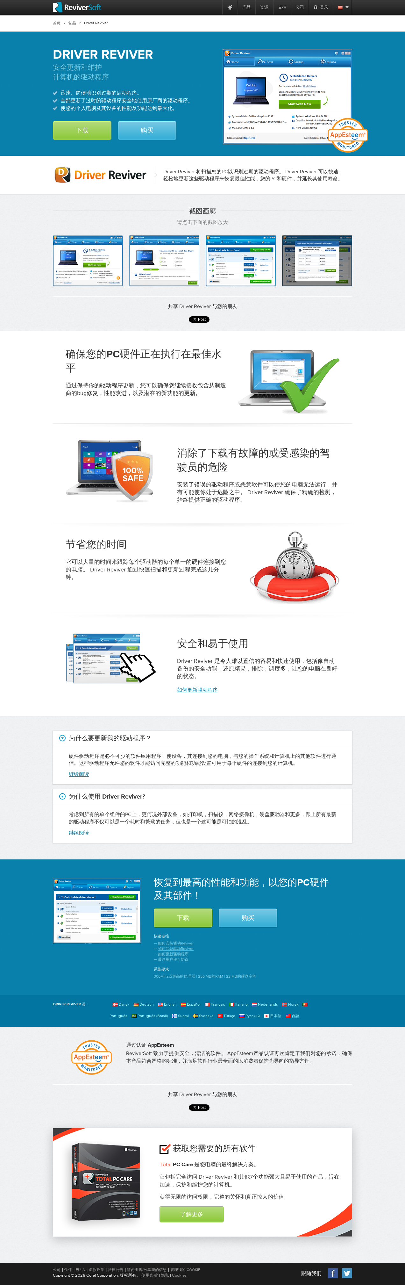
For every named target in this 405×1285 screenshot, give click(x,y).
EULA (80, 1269)
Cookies (179, 1275)
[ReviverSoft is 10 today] (216, 7)
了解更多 (191, 1214)
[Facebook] (333, 1277)
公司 (56, 1269)
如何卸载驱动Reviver (176, 948)
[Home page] (230, 7)
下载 (82, 130)
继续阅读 (79, 774)
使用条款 (149, 1275)
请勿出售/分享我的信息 (147, 1269)
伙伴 (68, 1269)
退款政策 (96, 1269)
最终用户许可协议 (173, 959)
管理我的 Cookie (185, 1269)
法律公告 (115, 1269)
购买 (147, 130)
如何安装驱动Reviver (176, 943)
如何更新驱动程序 (197, 690)
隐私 (165, 1275)
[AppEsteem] (91, 1057)
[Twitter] (347, 1277)
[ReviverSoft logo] (77, 7)
